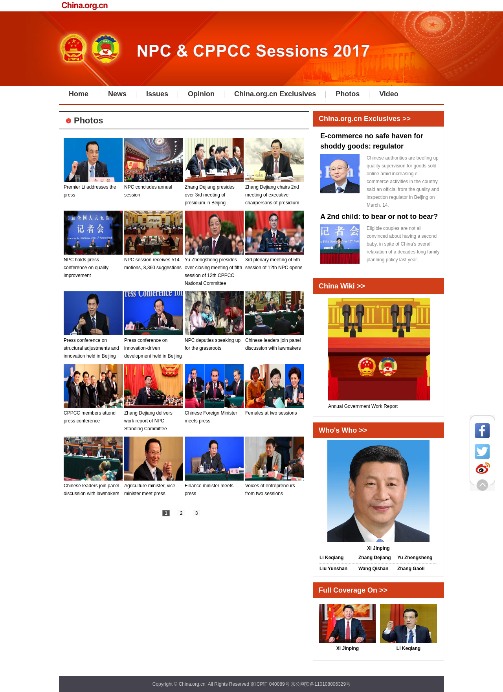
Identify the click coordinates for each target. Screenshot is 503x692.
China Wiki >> (342, 286)
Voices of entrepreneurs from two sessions (274, 486)
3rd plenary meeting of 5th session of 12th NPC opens (274, 260)
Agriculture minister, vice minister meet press (153, 486)
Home (78, 94)
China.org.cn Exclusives (275, 94)
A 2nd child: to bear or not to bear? (379, 216)
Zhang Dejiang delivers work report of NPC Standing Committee (153, 418)
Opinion (201, 94)
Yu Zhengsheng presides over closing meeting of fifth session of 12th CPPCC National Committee (214, 268)
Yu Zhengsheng (414, 557)
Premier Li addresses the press (93, 188)
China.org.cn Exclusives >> (365, 119)
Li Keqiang (331, 557)
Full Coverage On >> (353, 590)
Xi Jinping (347, 645)
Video (388, 94)
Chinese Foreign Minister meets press (214, 414)
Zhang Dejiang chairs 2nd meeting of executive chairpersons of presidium (274, 192)
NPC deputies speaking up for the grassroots (214, 341)
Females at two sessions (274, 410)
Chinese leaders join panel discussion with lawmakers (274, 341)
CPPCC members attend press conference (93, 414)
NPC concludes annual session (153, 188)
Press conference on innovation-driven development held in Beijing (153, 345)
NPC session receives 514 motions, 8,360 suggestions (153, 260)
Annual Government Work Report (379, 403)
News (117, 94)
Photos (348, 94)
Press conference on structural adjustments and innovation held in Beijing (93, 345)
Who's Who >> (343, 430)
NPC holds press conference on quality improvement (93, 264)
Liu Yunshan (333, 568)
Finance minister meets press (214, 486)
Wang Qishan (373, 568)
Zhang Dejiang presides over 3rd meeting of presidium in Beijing (214, 192)
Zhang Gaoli (410, 568)
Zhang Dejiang (374, 557)
